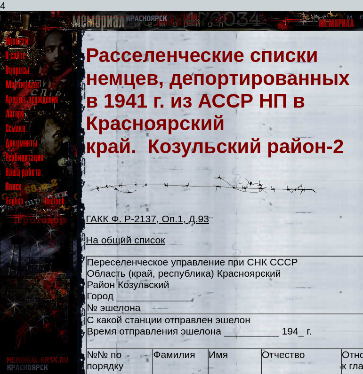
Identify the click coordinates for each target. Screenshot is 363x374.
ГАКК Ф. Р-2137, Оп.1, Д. (142, 218)
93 (203, 218)
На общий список (125, 239)
